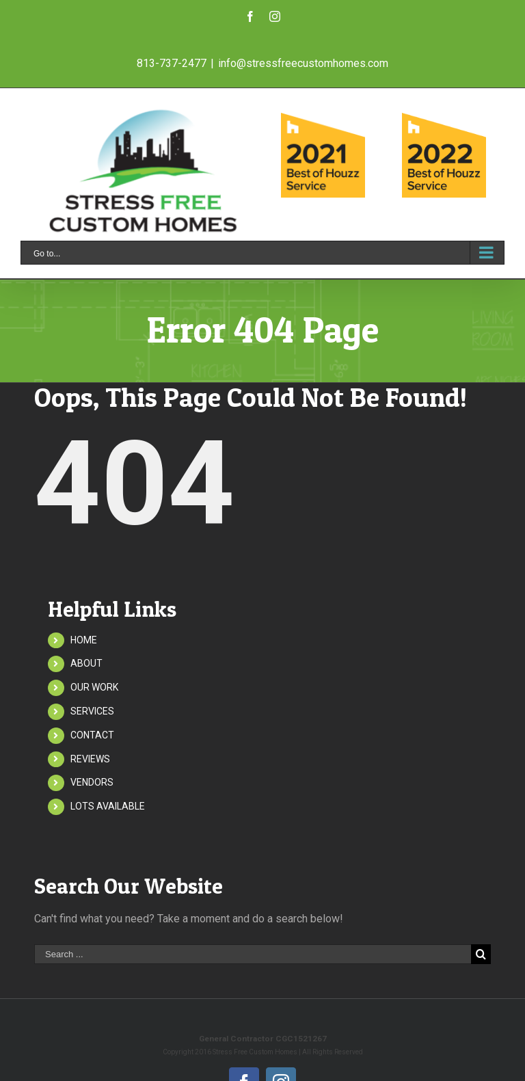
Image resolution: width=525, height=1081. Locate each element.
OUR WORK (94, 687)
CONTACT (92, 735)
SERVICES (92, 711)
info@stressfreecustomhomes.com (303, 63)
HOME (83, 640)
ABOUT (86, 663)
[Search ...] (252, 954)
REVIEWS (90, 758)
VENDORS (91, 782)
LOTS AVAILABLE (107, 806)
